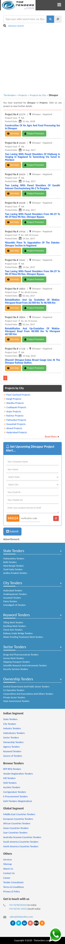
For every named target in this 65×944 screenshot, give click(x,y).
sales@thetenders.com (21, 916)
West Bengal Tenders (13, 565)
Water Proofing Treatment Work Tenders (23, 637)
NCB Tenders (10, 782)
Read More (51, 436)
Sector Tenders (14, 647)
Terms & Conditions (13, 887)
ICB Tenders (9, 778)
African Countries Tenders (16, 823)
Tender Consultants (13, 882)
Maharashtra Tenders (13, 558)
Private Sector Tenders (14, 697)
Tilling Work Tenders (13, 622)
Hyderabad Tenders (12, 590)
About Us (8, 868)
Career (6, 877)
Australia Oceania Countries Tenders (22, 837)
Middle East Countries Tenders (19, 814)
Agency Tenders (11, 746)
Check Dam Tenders (13, 629)
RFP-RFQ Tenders (12, 769)
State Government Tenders (16, 701)
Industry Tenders (12, 728)
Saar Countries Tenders (15, 832)
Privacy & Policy (11, 891)
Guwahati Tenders (12, 597)
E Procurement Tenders (15, 796)
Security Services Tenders (15, 669)
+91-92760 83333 (18, 905)
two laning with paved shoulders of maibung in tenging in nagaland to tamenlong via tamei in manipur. (32, 157)
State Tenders (13, 550)
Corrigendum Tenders (14, 791)
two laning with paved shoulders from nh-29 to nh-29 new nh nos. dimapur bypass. (32, 216)
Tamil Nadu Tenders (13, 569)
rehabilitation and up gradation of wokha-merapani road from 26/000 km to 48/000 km (32, 301)
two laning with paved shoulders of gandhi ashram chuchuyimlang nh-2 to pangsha (32, 187)
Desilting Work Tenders (14, 626)
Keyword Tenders (16, 615)
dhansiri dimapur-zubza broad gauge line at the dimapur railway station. (32, 361)
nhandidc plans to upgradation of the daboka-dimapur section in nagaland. (32, 244)
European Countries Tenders (18, 818)
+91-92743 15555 (18, 908)
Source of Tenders (12, 755)
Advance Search (16, 25)
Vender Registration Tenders (18, 773)
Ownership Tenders (18, 679)
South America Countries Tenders (20, 841)
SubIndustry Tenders (14, 733)
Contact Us (9, 873)
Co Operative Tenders (13, 690)
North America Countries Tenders (20, 846)
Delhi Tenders (10, 562)
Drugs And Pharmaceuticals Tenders (20, 654)
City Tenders (12, 583)
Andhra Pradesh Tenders (15, 573)
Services (7, 859)
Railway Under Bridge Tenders (18, 633)
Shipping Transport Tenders (16, 661)
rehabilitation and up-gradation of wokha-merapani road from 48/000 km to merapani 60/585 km (32, 331)
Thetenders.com (42, 940)
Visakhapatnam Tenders (15, 594)
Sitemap (7, 864)
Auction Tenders (11, 787)
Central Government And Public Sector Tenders (26, 686)
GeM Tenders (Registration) (17, 801)
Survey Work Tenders (13, 658)
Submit (12, 531)
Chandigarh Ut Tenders (14, 605)
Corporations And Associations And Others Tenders (28, 693)
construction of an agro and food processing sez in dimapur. (32, 127)
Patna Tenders (10, 601)
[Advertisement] (32, 60)
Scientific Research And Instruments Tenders (25, 665)
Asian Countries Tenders (16, 828)
